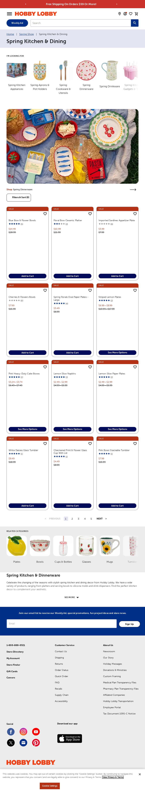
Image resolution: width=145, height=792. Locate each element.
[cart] (136, 14)
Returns (59, 670)
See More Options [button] (117, 356)
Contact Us (61, 658)
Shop (9, 189)
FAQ (57, 689)
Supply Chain (62, 701)
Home (10, 34)
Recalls (58, 695)
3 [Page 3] (78, 526)
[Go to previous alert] (26, 4)
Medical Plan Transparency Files (119, 689)
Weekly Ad (17, 23)
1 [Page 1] (65, 526)
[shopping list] (130, 13)
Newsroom (109, 658)
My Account (13, 665)
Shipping (59, 664)
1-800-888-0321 (16, 652)
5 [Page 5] (91, 526)
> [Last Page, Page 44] (106, 525)
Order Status (61, 677)
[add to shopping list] (45, 214)
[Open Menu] (9, 14)
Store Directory (15, 658)
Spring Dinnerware (23, 189)
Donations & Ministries (115, 677)
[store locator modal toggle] (119, 13)
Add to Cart (28, 276)
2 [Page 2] (72, 526)
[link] (72, 146)
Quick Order (61, 683)
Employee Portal (112, 714)
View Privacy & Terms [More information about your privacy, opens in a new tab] (112, 777)
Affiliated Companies (114, 701)
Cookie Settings (50, 786)
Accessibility (61, 708)
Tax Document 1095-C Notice (119, 720)
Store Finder (13, 671)
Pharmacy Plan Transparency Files (120, 695)
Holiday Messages (112, 670)
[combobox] (81, 23)
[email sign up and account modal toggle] (125, 13)
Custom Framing (112, 683)
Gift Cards (12, 678)
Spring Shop (26, 34)
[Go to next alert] (117, 4)
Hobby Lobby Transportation (118, 708)
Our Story (108, 664)
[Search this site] (134, 23)
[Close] (139, 774)
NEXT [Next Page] (100, 525)
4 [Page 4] (85, 526)
